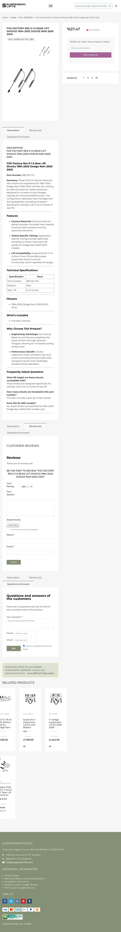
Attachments (14, 519)
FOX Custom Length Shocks (19, 887)
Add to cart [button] (24, 746)
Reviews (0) (35, 130)
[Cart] (116, 6)
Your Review (10, 493)
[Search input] (91, 5)
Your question (15, 617)
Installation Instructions (16, 881)
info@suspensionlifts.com (19, 862)
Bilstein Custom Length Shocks (21, 884)
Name (11, 535)
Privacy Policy (11, 875)
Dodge (13, 17)
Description (13, 130)
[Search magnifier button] (110, 6)
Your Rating (10, 485)
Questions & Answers (18, 137)
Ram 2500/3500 (26, 17)
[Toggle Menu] (51, 6)
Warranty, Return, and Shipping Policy (24, 878)
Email (10, 546)
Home (5, 17)
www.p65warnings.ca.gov (40, 673)
